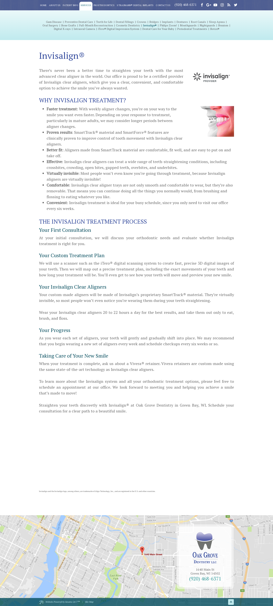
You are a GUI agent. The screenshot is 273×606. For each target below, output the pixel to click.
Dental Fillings (125, 22)
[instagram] (222, 5)
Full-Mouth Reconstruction (96, 25)
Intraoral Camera (84, 29)
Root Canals (198, 22)
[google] (208, 5)
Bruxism (223, 25)
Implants (167, 22)
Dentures (182, 22)
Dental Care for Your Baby (158, 29)
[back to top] (231, 602)
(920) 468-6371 (186, 4)
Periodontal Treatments (192, 29)
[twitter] (235, 5)
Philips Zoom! (168, 25)
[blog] (228, 5)
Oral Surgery (50, 25)
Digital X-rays (62, 29)
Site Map (89, 601)
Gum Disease (54, 22)
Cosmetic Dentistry (128, 25)
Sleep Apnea (217, 22)
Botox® (214, 29)
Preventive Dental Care (79, 22)
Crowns (141, 22)
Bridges (154, 22)
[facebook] (201, 5)
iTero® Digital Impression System (118, 29)
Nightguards (207, 25)
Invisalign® (150, 25)
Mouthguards (188, 25)
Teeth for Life (104, 22)
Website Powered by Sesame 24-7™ (59, 602)
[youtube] (215, 5)
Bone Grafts (68, 25)
